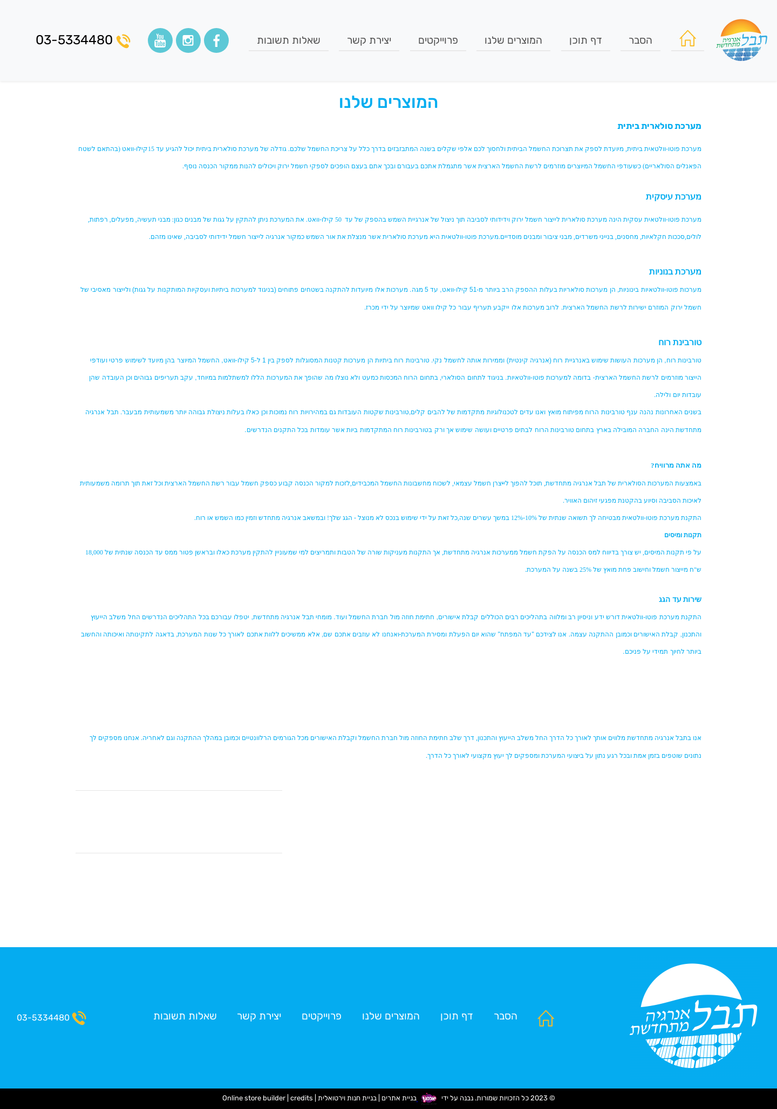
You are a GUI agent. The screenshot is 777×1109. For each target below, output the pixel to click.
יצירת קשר (369, 40)
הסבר (640, 40)
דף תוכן (585, 40)
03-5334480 (83, 40)
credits (301, 1098)
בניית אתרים (399, 1098)
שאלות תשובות (289, 40)
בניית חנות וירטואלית (347, 1098)
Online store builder (253, 1098)
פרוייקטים (438, 40)
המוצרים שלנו (513, 40)
